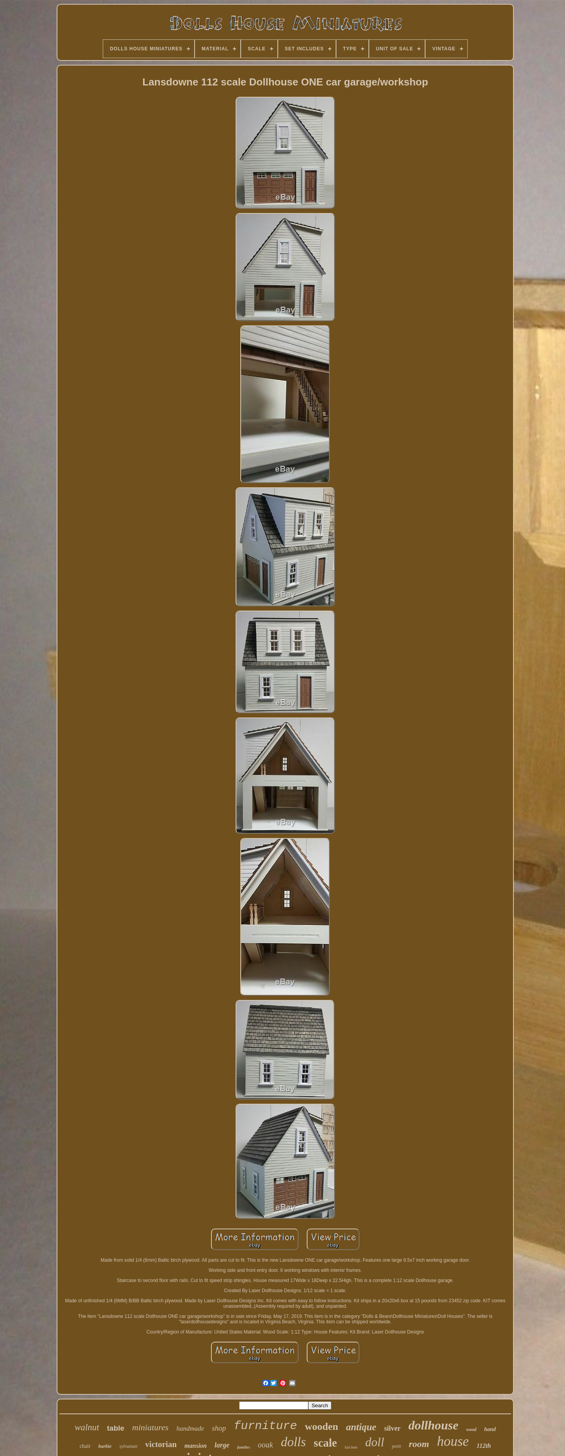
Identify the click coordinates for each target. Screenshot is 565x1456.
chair (85, 1446)
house (453, 1441)
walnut (87, 1427)
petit (396, 1446)
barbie (105, 1446)
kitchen (351, 1447)
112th (484, 1445)
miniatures (150, 1427)
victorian (161, 1444)
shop (219, 1428)
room (419, 1444)
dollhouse (433, 1425)
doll (374, 1442)
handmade (190, 1428)
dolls (293, 1442)
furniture (265, 1426)
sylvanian (129, 1446)
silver (392, 1428)
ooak (265, 1444)
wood (471, 1429)
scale (325, 1442)
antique (361, 1427)
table (115, 1428)
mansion (195, 1445)
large (222, 1445)
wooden (321, 1426)
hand (490, 1429)
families (243, 1447)
